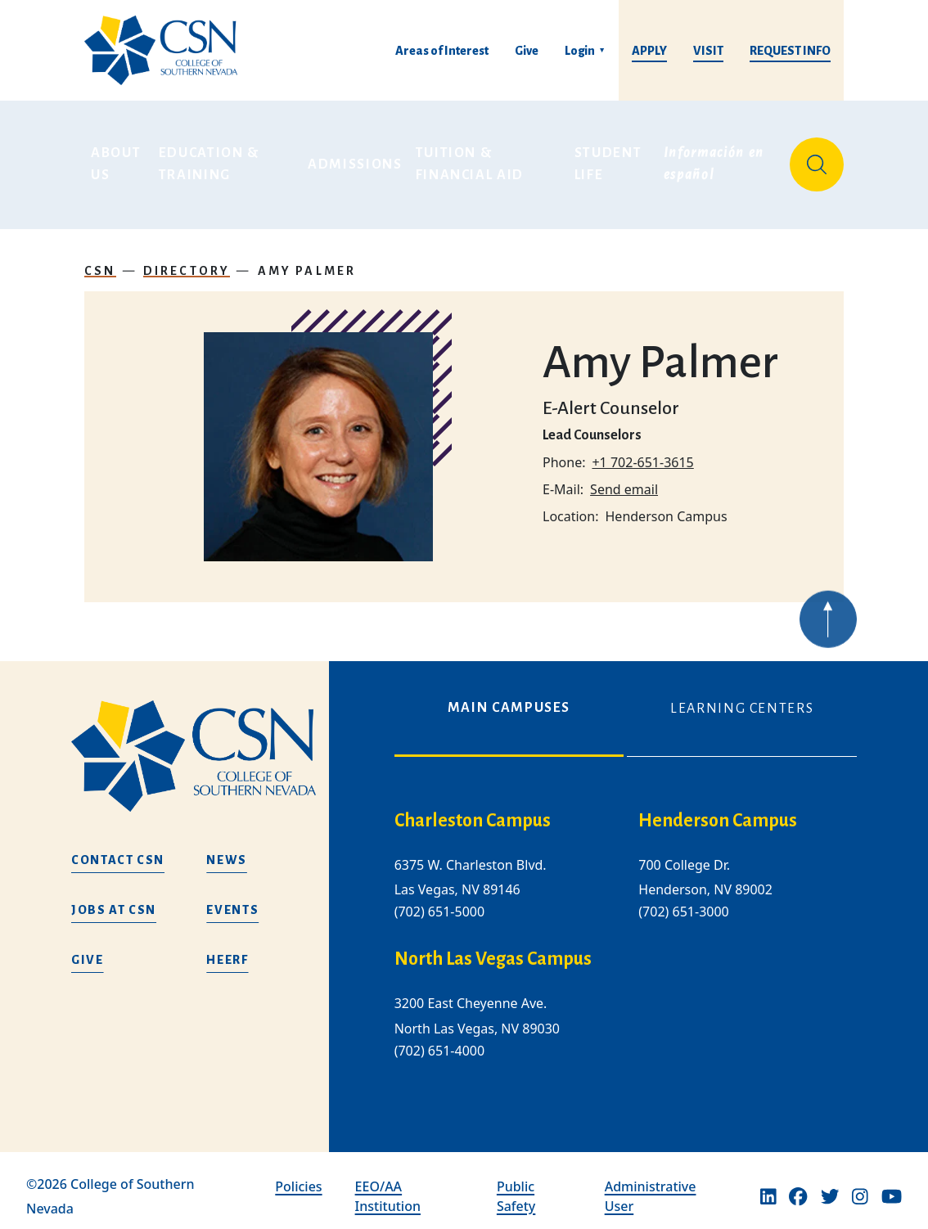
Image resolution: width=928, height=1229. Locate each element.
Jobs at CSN (113, 898)
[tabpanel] (625, 936)
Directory (187, 258)
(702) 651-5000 (439, 900)
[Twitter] (830, 1185)
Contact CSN (117, 848)
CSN (100, 258)
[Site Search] (817, 159)
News (226, 848)
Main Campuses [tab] (509, 696)
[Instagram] (860, 1185)
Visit (708, 50)
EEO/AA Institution (388, 1185)
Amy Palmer (307, 258)
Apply (649, 50)
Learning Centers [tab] (741, 697)
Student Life (610, 158)
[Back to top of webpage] (828, 627)
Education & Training (211, 158)
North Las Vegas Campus (493, 947)
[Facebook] (798, 1185)
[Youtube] (891, 1185)
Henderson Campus (717, 809)
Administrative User (650, 1185)
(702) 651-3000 (683, 900)
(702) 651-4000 (439, 1039)
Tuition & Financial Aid (470, 158)
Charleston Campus (472, 809)
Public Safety (516, 1185)
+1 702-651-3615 (642, 451)
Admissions (355, 158)
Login (580, 50)
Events (232, 898)
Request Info (790, 50)
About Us (118, 158)
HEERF (227, 948)
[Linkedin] (768, 1185)
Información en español (716, 158)
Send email (624, 477)
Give (526, 50)
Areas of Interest (442, 50)
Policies (298, 1175)
